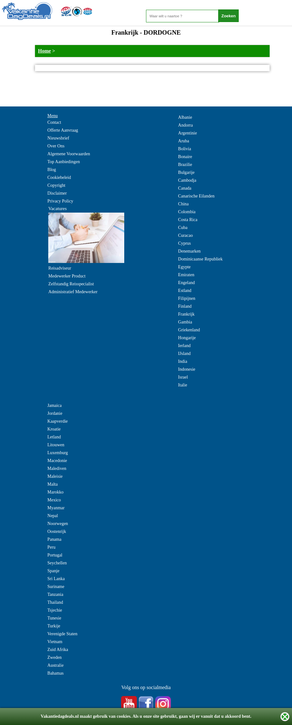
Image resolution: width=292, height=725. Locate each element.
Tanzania (55, 594)
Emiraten (186, 274)
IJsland (184, 353)
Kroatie (54, 429)
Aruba (183, 141)
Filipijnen (186, 298)
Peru (51, 547)
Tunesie (54, 618)
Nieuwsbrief (58, 138)
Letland (54, 437)
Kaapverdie (57, 421)
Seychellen (57, 563)
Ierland (184, 345)
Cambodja (187, 180)
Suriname (55, 586)
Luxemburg (57, 452)
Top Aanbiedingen (63, 161)
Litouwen (55, 444)
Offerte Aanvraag (62, 130)
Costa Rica (187, 219)
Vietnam (54, 641)
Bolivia (184, 148)
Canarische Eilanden (196, 196)
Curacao (185, 235)
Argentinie (187, 133)
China (183, 204)
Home (44, 51)
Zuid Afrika (57, 649)
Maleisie (54, 476)
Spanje (53, 570)
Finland (185, 306)
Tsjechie (54, 610)
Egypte (184, 267)
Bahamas (55, 673)
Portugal (54, 555)
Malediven (56, 468)
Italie (182, 385)
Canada (184, 188)
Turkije (53, 626)
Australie (55, 665)
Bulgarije (186, 172)
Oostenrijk (56, 531)
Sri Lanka (56, 578)
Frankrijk (186, 314)
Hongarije (187, 337)
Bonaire (185, 156)
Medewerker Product (66, 276)
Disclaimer (57, 193)
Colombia (187, 211)
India (182, 361)
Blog (51, 169)
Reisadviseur (59, 268)
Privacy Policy (60, 201)
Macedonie (57, 460)
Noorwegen (57, 523)
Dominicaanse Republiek (200, 259)
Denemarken (189, 251)
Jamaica (54, 405)
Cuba (183, 227)
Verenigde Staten (62, 633)
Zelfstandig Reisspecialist (71, 284)
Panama (54, 539)
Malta (52, 484)
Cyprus (184, 243)
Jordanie (54, 413)
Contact (54, 122)
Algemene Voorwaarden (68, 153)
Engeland (186, 282)
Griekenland (189, 330)
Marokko (55, 492)
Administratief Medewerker (72, 291)
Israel (183, 377)
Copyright (56, 185)
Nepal (52, 515)
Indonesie (186, 369)
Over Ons (55, 146)
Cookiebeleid (59, 177)
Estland (184, 290)
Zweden (54, 657)
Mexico (54, 500)
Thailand (55, 602)
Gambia (185, 322)
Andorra (185, 125)
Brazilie (185, 164)
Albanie (185, 117)
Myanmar (55, 507)
